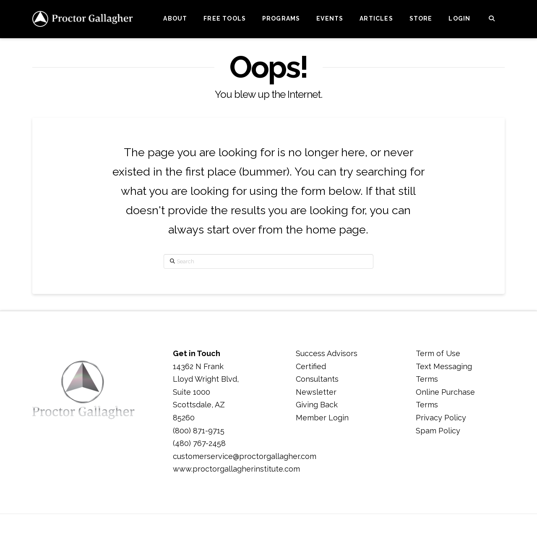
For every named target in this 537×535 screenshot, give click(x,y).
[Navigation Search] (491, 19)
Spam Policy (438, 430)
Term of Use (438, 353)
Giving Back (317, 404)
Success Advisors (326, 353)
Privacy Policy (441, 417)
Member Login (322, 417)
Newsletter (316, 392)
